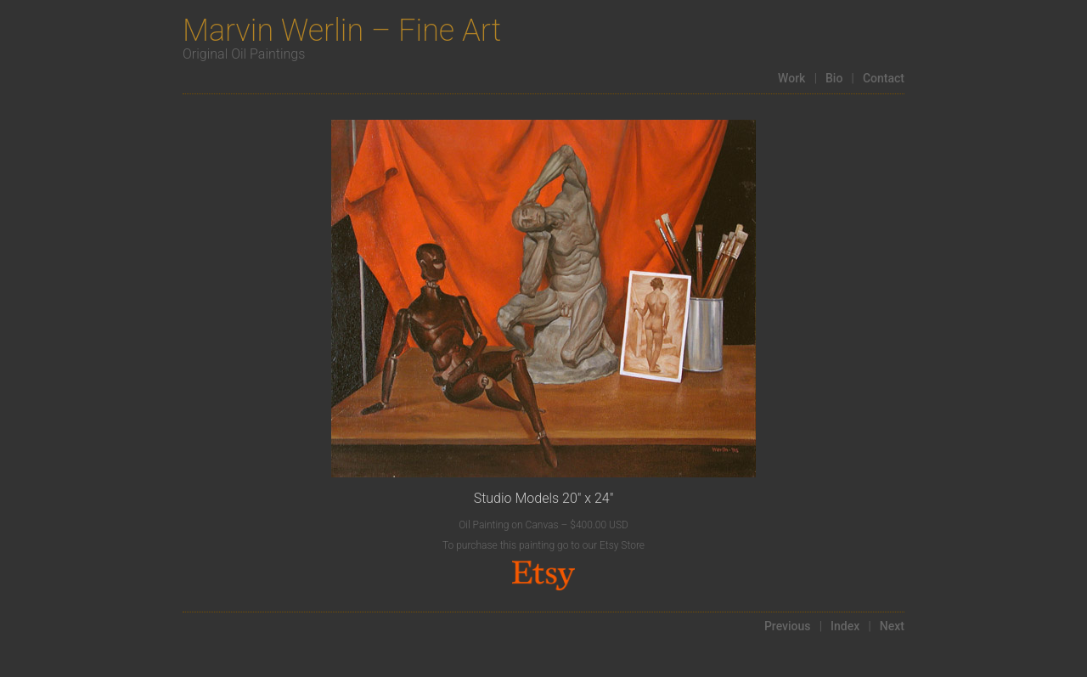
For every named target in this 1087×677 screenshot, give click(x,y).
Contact (883, 78)
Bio (833, 78)
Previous (787, 626)
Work (791, 78)
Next (892, 626)
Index (845, 626)
